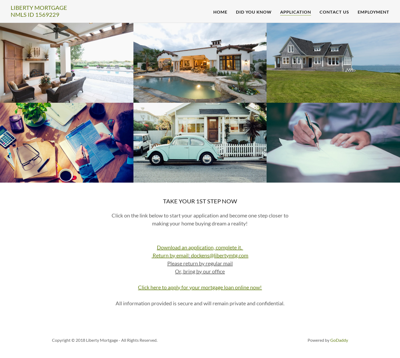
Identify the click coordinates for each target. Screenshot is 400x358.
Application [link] (295, 11)
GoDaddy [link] (339, 340)
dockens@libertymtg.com (219, 255)
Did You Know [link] (254, 11)
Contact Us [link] (334, 11)
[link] (39, 15)
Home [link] (220, 11)
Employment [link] (373, 11)
